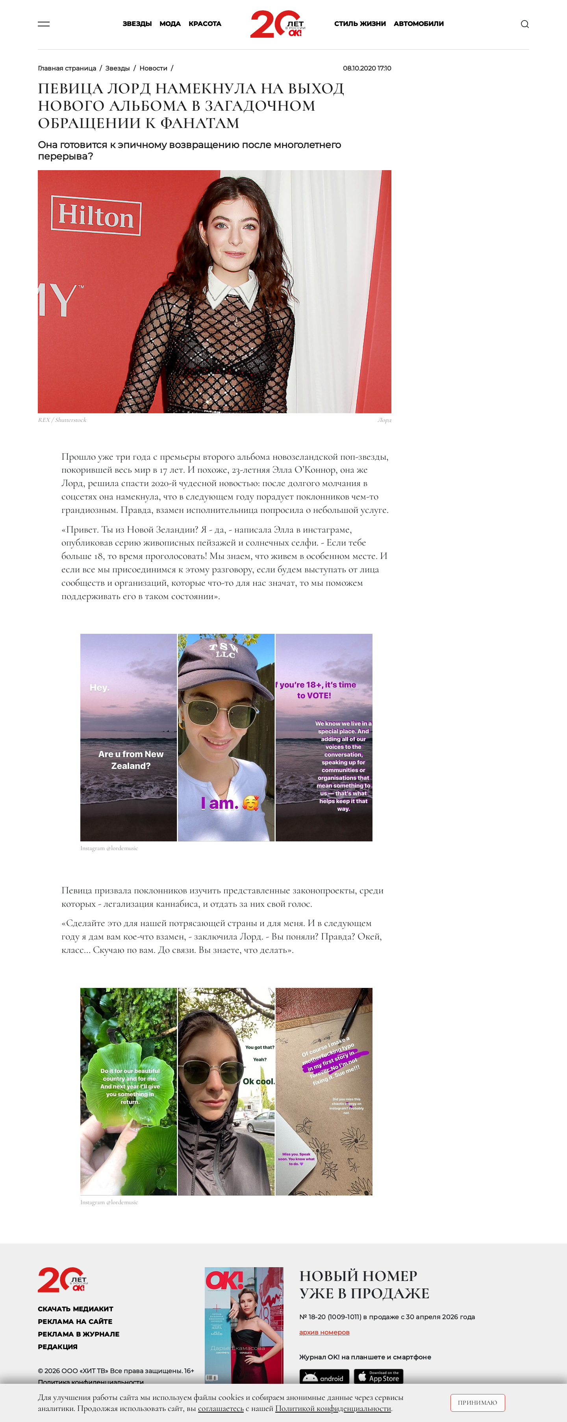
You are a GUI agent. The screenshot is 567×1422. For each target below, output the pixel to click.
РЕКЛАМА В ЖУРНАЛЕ (78, 1334)
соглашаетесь (221, 1408)
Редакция (58, 1347)
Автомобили (419, 24)
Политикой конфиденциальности (333, 1408)
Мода (170, 24)
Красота (205, 24)
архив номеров (324, 1332)
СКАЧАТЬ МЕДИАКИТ (75, 1309)
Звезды (137, 24)
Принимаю (478, 1403)
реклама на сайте (75, 1321)
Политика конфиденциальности (91, 1382)
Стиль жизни (360, 24)
